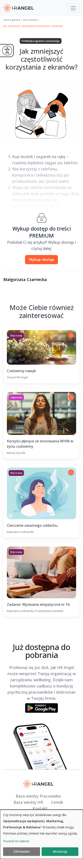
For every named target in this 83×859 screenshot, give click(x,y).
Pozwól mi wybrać (16, 841)
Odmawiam (21, 851)
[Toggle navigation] (73, 8)
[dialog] (41, 834)
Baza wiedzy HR (28, 802)
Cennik (57, 802)
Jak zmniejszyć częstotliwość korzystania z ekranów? (33, 26)
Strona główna (11, 19)
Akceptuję (60, 851)
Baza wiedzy (30, 19)
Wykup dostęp (41, 259)
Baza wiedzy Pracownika (38, 796)
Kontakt (40, 808)
